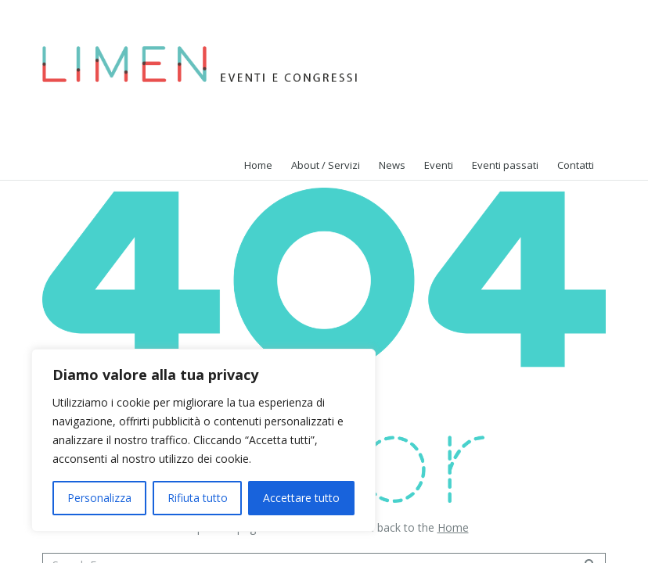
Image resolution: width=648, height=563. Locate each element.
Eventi (438, 165)
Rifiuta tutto (197, 497)
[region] (203, 440)
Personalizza (99, 497)
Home (453, 527)
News (392, 165)
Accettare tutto (301, 497)
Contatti (575, 165)
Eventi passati (505, 165)
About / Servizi (325, 165)
